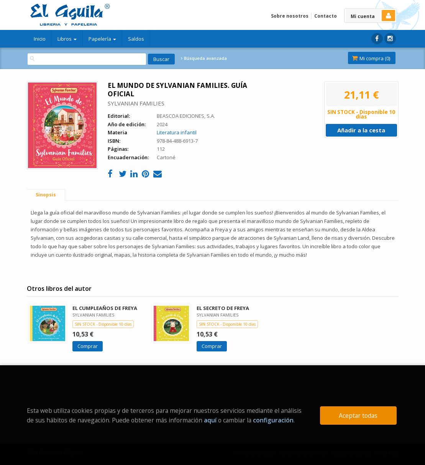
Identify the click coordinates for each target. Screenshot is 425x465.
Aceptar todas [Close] (358, 415)
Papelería (102, 38)
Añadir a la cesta (361, 130)
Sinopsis (46, 194)
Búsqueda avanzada (204, 58)
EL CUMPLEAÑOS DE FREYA (104, 308)
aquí (210, 420)
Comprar (87, 346)
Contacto (325, 16)
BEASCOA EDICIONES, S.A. (186, 115)
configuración (273, 420)
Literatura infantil (177, 132)
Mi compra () (371, 58)
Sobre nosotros (289, 16)
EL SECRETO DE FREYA (223, 308)
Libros (67, 38)
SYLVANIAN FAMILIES (136, 103)
